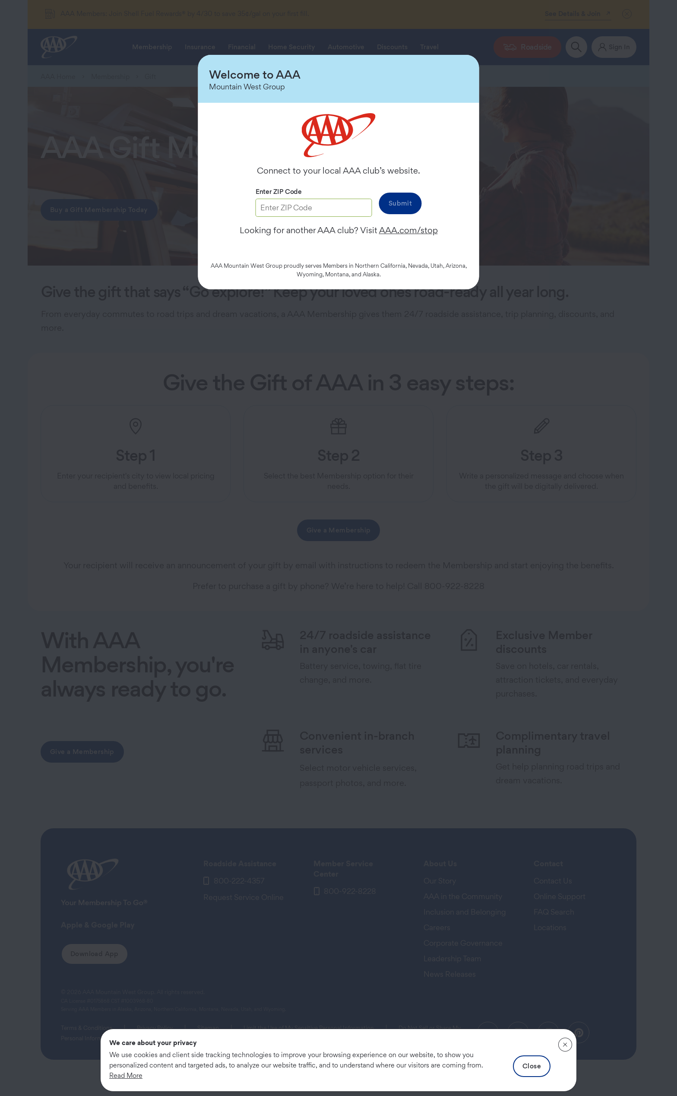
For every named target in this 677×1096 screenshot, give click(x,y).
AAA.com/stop (408, 230)
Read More (125, 1075)
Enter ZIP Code (279, 191)
